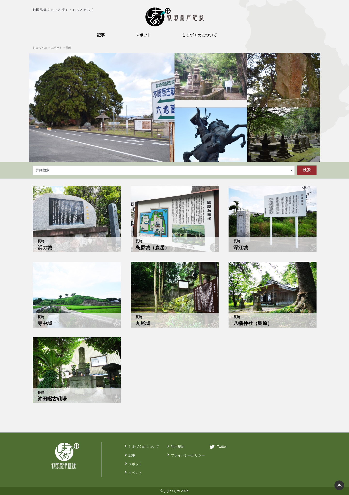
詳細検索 (42, 170)
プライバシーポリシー (188, 455)
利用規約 (177, 446)
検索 (307, 170)
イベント (135, 473)
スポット (135, 464)
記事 (131, 455)
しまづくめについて (143, 446)
